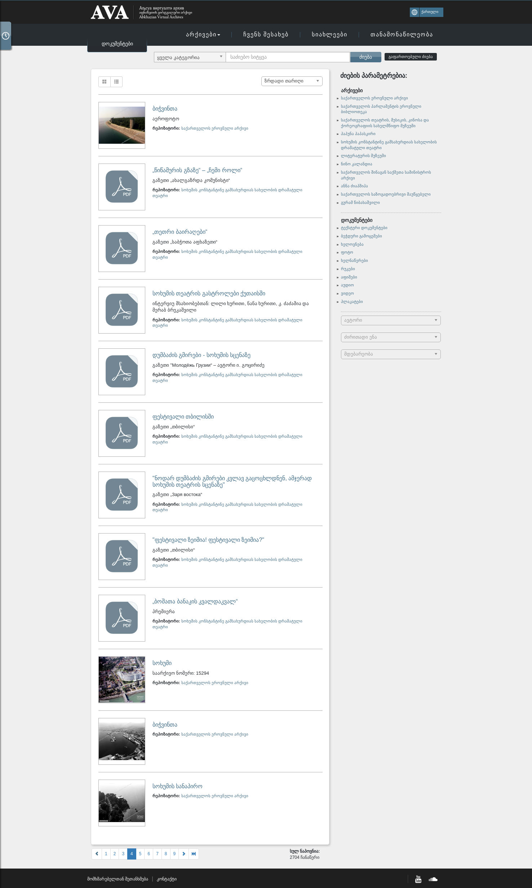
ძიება (365, 57)
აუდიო (347, 285)
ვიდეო (347, 293)
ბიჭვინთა (164, 109)
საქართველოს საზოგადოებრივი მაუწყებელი (386, 194)
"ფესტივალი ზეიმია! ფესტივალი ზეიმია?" (208, 540)
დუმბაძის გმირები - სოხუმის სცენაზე (201, 355)
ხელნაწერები (354, 260)
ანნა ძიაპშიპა (354, 186)
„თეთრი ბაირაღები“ (179, 232)
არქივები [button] (203, 34)
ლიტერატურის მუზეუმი (363, 155)
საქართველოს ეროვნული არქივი (214, 128)
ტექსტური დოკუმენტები (364, 228)
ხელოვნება (352, 244)
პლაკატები (352, 301)
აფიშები (349, 277)
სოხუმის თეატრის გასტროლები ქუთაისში (208, 293)
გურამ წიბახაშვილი (360, 202)
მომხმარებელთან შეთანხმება (117, 879)
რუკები (348, 269)
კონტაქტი (167, 879)
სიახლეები (329, 34)
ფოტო (347, 252)
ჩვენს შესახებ (266, 34)
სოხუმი (162, 663)
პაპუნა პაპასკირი (358, 133)
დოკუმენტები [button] (117, 43)
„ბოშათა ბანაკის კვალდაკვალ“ (195, 601)
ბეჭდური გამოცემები (361, 236)
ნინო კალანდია (356, 164)
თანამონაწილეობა (402, 34)
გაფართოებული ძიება (411, 56)
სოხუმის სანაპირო (177, 786)
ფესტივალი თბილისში (183, 417)
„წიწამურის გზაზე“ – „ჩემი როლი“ (197, 170)
